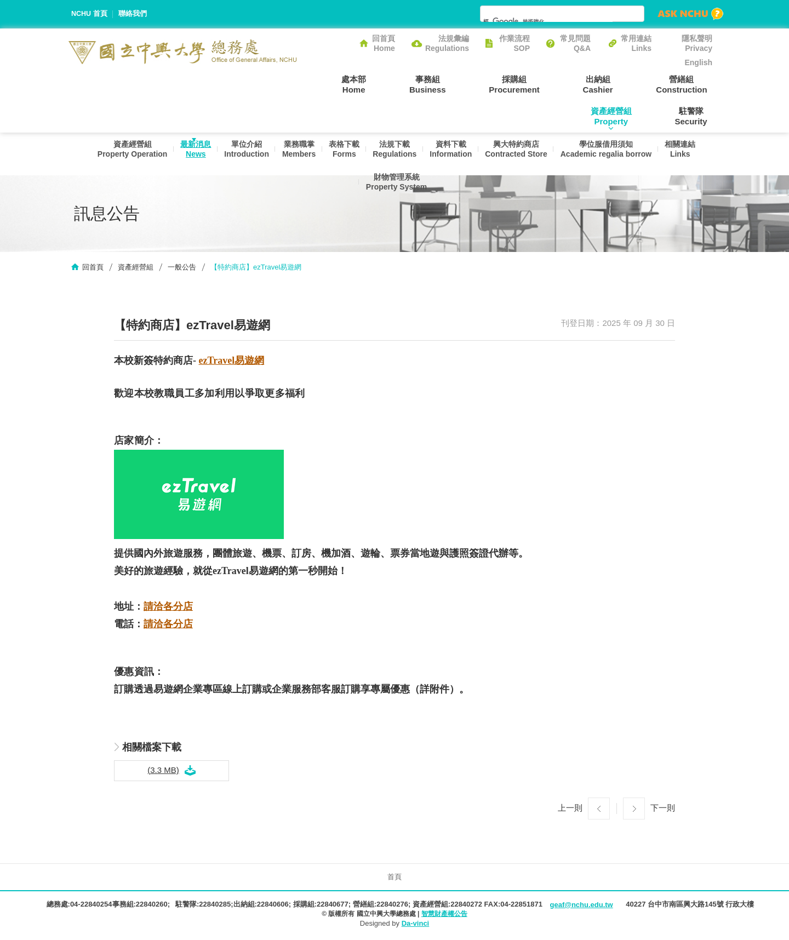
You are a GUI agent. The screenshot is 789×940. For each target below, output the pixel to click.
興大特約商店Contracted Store (520, 154)
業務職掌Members (293, 154)
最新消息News (185, 154)
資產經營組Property (691, 84)
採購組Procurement (466, 84)
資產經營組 (135, 269)
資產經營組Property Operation (120, 154)
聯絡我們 (133, 14)
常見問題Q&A (575, 43)
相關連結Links (688, 154)
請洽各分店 (168, 608)
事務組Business (389, 84)
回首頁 (93, 269)
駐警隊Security (696, 116)
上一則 (570, 808)
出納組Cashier (539, 84)
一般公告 (182, 269)
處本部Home (325, 84)
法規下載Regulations (394, 154)
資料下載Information (452, 154)
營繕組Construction (612, 84)
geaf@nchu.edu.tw (581, 906)
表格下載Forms (341, 154)
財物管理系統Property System (394, 195)
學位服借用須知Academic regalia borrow (612, 154)
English (698, 62)
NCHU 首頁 (89, 14)
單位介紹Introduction (238, 154)
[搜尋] (548, 21)
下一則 (662, 808)
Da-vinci (416, 925)
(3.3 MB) (163, 771)
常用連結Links (636, 43)
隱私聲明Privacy (697, 43)
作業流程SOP (514, 43)
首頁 (394, 878)
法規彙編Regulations (447, 43)
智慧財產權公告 (444, 915)
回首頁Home (383, 43)
